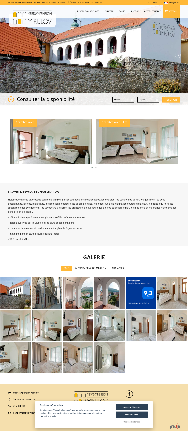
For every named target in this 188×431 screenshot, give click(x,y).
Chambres (109, 11)
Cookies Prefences (132, 422)
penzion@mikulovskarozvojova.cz (49, 2)
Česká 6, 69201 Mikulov (24, 399)
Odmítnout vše (131, 414)
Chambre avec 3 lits (114, 122)
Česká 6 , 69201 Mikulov (78, 2)
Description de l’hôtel (88, 11)
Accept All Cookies (131, 407)
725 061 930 (98, 2)
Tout (66, 268)
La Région (134, 11)
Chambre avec (25, 122)
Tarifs (122, 11)
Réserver (171, 11)
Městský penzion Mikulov (90, 268)
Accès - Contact (152, 11)
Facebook (153, 2)
